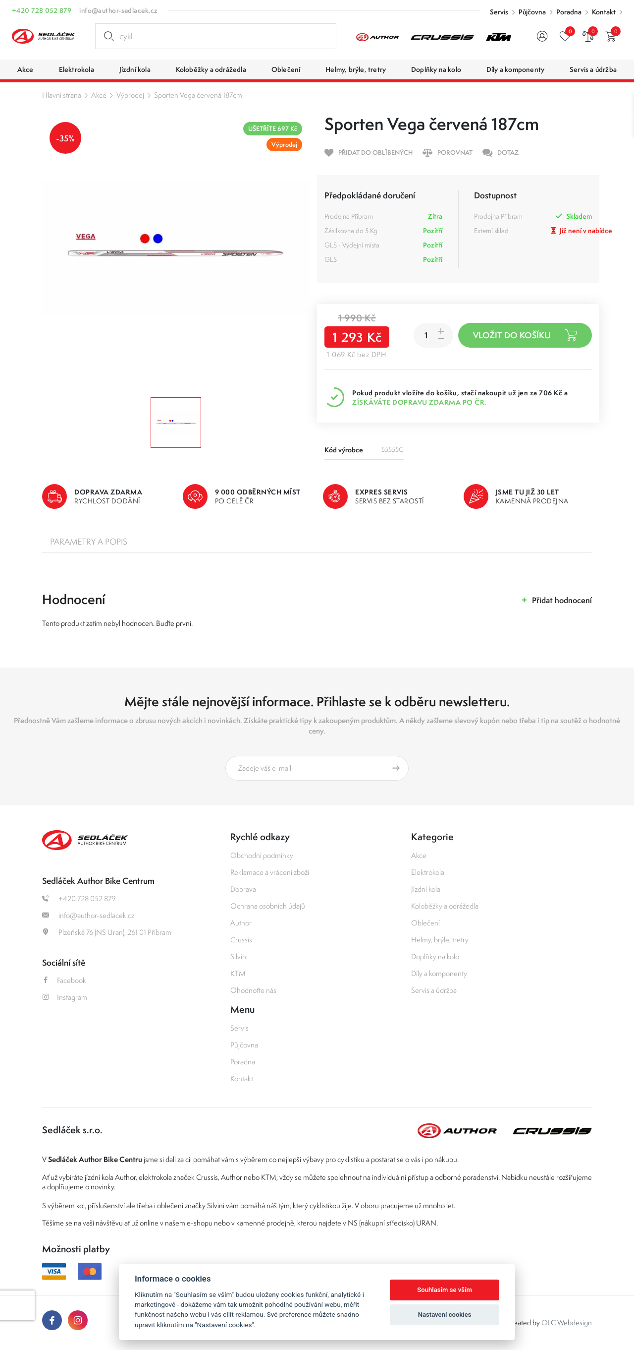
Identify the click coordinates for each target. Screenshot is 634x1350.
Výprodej (130, 95)
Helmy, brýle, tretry (440, 939)
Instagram (64, 997)
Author (241, 922)
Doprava (243, 889)
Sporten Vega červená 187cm (198, 95)
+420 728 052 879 (41, 10)
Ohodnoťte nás (253, 990)
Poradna (568, 11)
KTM (238, 973)
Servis (499, 11)
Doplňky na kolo (435, 956)
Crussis (241, 939)
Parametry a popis (88, 541)
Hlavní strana (61, 95)
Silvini (239, 956)
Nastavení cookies (445, 1314)
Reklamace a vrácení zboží (269, 872)
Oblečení (425, 922)
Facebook (64, 980)
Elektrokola (427, 872)
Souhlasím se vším (444, 1289)
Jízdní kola (425, 889)
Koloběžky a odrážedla (444, 906)
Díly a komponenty (439, 973)
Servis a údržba (434, 990)
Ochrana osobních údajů (267, 906)
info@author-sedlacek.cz (118, 10)
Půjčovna (532, 11)
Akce (98, 95)
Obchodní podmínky (261, 855)
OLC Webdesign (566, 1322)
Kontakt (604, 11)
